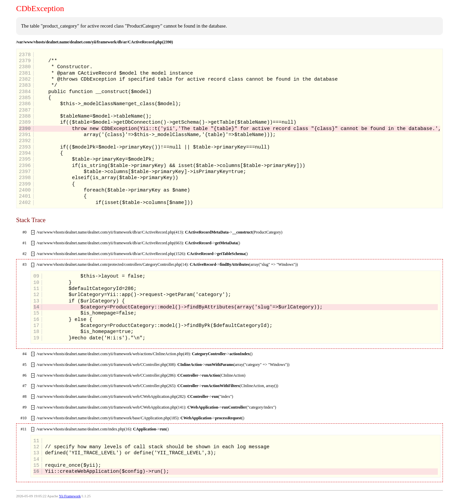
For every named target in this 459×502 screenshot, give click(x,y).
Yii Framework (70, 496)
